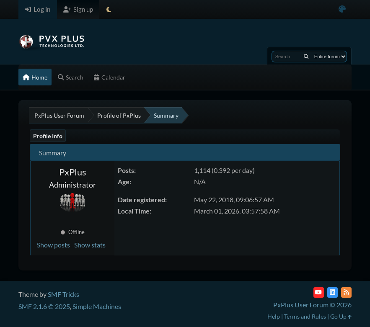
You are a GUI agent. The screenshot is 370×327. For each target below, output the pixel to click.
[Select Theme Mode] (108, 9)
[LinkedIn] (332, 292)
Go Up (341, 316)
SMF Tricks (63, 294)
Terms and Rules (305, 316)
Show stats (90, 245)
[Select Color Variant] (342, 9)
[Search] (306, 56)
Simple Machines (96, 306)
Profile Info (47, 135)
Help (273, 316)
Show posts (53, 245)
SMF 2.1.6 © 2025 (44, 306)
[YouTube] (318, 292)
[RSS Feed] (346, 292)
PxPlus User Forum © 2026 (312, 305)
